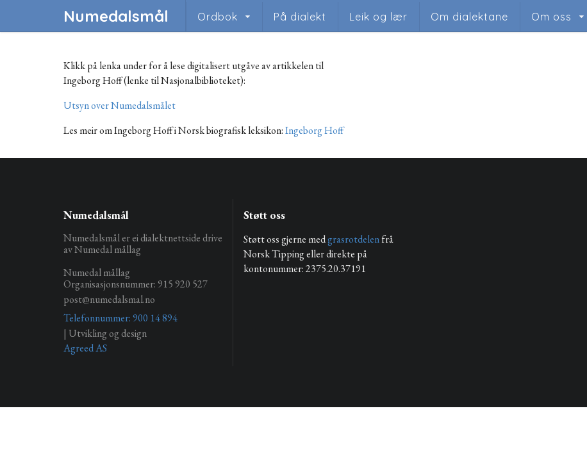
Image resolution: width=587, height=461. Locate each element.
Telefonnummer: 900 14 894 (120, 318)
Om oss (551, 16)
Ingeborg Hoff (314, 130)
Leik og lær (378, 16)
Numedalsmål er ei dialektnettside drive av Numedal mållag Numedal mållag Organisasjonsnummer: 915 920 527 (142, 261)
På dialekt (300, 16)
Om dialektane (469, 16)
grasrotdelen (353, 239)
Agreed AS (85, 348)
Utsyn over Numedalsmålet (119, 105)
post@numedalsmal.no (109, 299)
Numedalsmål (116, 16)
